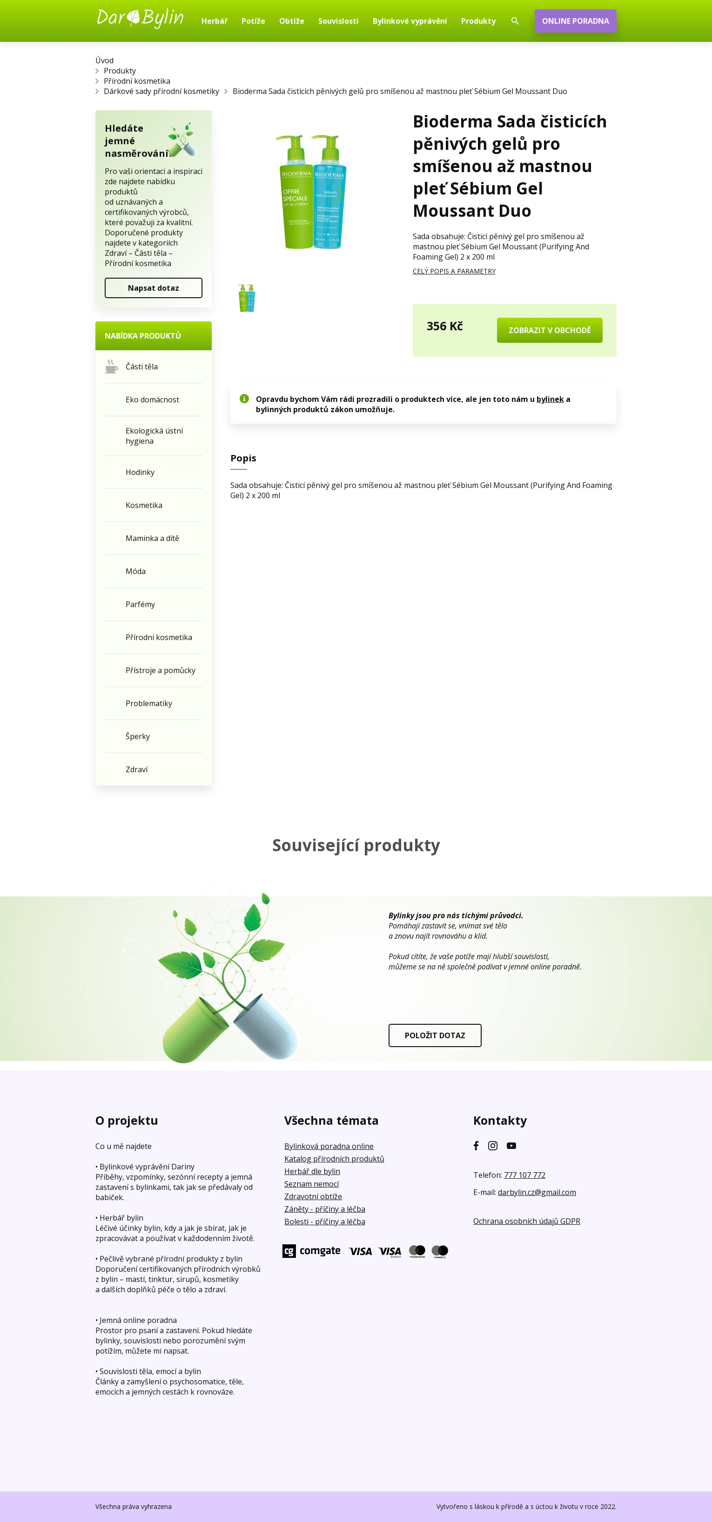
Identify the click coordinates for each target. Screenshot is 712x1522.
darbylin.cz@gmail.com (537, 1192)
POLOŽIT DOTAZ (435, 1035)
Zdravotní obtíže (313, 1196)
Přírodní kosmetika (137, 81)
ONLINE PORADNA (575, 21)
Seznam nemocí (311, 1184)
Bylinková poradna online (329, 1146)
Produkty (120, 71)
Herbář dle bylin (312, 1171)
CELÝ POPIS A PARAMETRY (454, 271)
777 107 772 (524, 1175)
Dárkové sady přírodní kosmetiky (161, 91)
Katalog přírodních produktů (334, 1159)
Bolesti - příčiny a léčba (324, 1221)
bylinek (550, 399)
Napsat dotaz (153, 288)
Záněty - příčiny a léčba (324, 1209)
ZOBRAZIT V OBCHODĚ (550, 330)
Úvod (104, 60)
